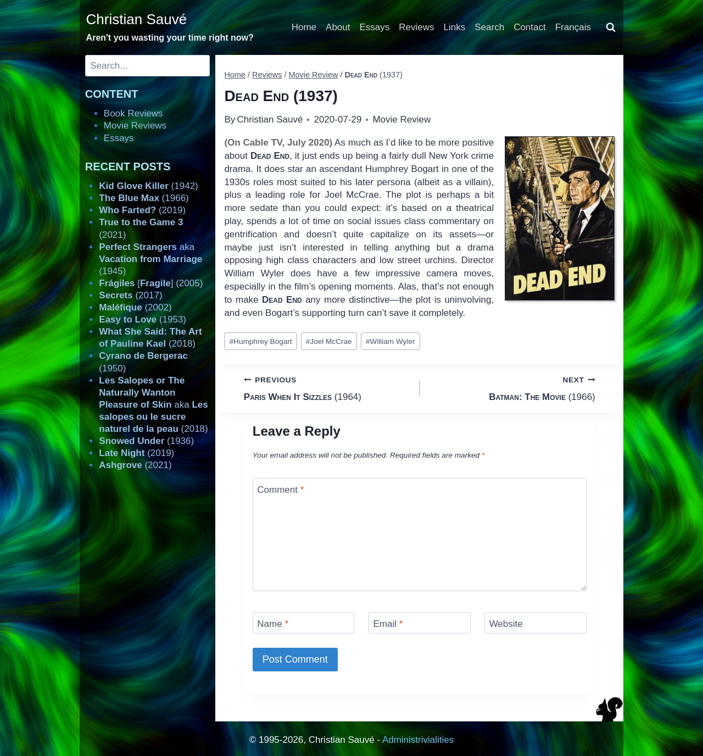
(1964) (327, 387)
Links (455, 27)
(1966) (512, 387)
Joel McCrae (329, 341)
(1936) (146, 441)
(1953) (142, 319)
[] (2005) (151, 283)
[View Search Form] (611, 27)
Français (573, 27)
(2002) (135, 307)
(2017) (130, 295)
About (338, 27)
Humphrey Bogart (261, 341)
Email (388, 624)
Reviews (416, 27)
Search (489, 27)
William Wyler (390, 341)
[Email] (420, 622)
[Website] (535, 622)
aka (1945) (150, 259)
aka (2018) (153, 404)
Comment (280, 490)
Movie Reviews (135, 125)
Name (272, 624)
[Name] (304, 622)
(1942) (148, 186)
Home (304, 27)
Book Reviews (133, 113)
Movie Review (401, 119)
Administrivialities (418, 740)
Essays (375, 27)
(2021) (135, 465)
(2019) (142, 210)
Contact (530, 27)
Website (506, 624)
